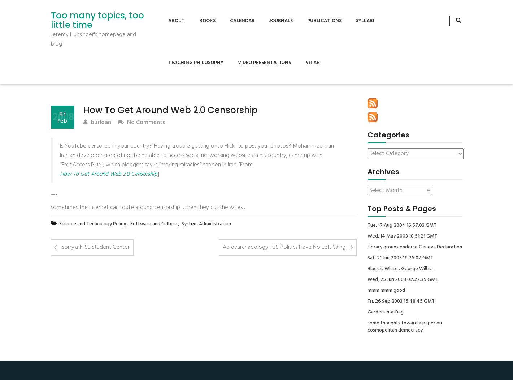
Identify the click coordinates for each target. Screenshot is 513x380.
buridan (97, 123)
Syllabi (365, 21)
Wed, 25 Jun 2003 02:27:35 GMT (403, 279)
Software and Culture (153, 224)
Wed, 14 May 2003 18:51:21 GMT (402, 236)
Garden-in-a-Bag (386, 312)
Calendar (242, 21)
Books (207, 21)
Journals (281, 21)
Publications (324, 21)
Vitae (312, 63)
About (176, 21)
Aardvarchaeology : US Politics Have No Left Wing (284, 247)
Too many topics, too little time (97, 20)
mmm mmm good (386, 290)
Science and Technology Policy (92, 224)
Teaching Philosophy (195, 63)
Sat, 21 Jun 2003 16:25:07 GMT (400, 258)
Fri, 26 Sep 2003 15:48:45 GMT (401, 301)
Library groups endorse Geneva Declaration (415, 247)
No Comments (141, 123)
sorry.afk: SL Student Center (96, 247)
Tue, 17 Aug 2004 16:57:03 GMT (402, 225)
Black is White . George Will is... (401, 269)
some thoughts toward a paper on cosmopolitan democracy (405, 327)
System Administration (206, 224)
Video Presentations (264, 63)
